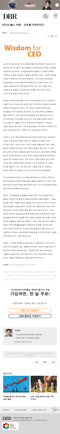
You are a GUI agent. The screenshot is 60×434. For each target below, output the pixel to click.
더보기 (48, 36)
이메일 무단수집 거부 (39, 410)
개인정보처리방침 (20, 410)
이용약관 (6, 410)
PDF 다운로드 (52, 36)
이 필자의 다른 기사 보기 (23, 342)
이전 (36, 362)
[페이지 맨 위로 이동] (53, 408)
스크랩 (56, 36)
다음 (53, 362)
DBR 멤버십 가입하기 (30, 316)
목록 (45, 362)
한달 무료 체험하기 (30, 310)
